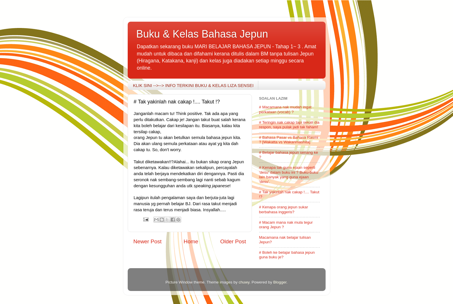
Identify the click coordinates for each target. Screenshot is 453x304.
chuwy (244, 282)
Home (191, 241)
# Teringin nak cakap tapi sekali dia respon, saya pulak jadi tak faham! (289, 124)
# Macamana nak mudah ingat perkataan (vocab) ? (285, 109)
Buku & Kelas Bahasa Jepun (202, 34)
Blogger (280, 282)
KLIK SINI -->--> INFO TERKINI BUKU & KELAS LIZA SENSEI (193, 85)
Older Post (233, 241)
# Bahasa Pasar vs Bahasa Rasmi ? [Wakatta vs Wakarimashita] (288, 139)
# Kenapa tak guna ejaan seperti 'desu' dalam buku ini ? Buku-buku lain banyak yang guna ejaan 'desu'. (288, 174)
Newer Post (147, 241)
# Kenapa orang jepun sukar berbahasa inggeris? (283, 209)
